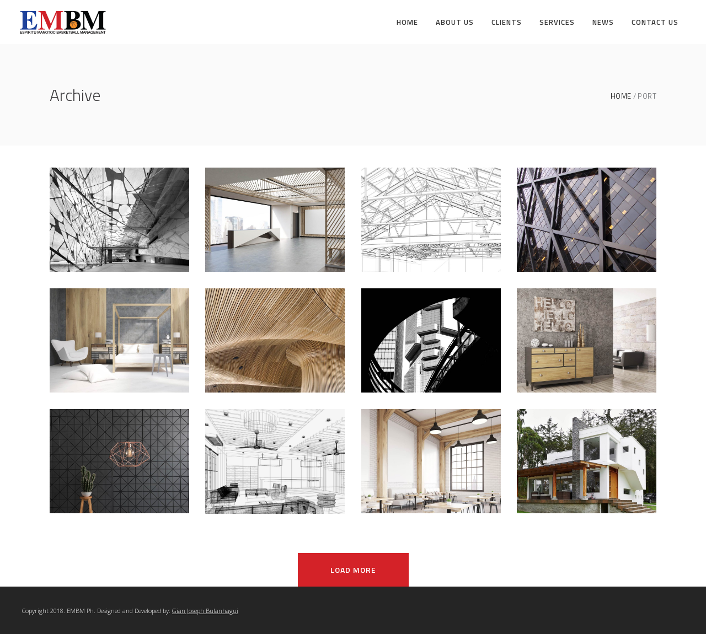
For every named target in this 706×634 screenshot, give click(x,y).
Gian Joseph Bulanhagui (205, 610)
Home (621, 96)
